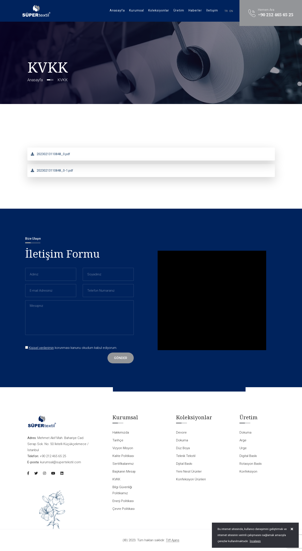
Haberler (195, 10)
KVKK (116, 479)
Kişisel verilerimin (41, 348)
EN (231, 11)
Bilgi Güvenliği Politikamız (122, 490)
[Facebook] (28, 473)
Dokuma (182, 440)
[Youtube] (53, 473)
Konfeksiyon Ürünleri (191, 479)
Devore (181, 432)
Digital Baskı (248, 456)
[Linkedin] (61, 473)
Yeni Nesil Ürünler (189, 471)
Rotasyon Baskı (250, 464)
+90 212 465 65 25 (275, 15)
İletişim (212, 10)
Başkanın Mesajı (123, 471)
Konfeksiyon (248, 471)
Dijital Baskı (184, 464)
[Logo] (36, 11)
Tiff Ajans (172, 540)
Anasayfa (117, 10)
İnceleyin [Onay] (255, 541)
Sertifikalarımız (123, 464)
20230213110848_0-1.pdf (52, 170)
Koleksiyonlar (158, 10)
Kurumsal (136, 10)
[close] (292, 529)
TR (226, 11)
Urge (243, 448)
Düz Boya (183, 448)
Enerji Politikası (123, 501)
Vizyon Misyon (122, 448)
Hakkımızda (120, 432)
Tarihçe (117, 440)
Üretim (178, 10)
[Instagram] (44, 473)
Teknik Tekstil (185, 456)
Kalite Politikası (123, 456)
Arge (242, 440)
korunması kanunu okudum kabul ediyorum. (71, 348)
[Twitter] (36, 473)
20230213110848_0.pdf (50, 154)
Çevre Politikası (123, 509)
